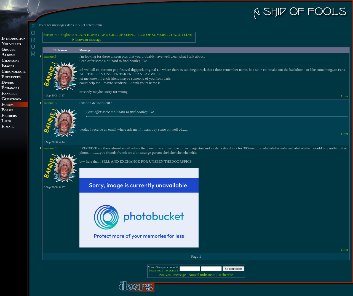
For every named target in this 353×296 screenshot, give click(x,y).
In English (63, 35)
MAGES (7, 66)
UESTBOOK (11, 99)
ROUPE (8, 49)
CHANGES (10, 88)
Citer (344, 96)
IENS (6, 121)
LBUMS (8, 55)
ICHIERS (9, 115)
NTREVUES (11, 77)
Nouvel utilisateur (201, 275)
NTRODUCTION (13, 38)
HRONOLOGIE (13, 71)
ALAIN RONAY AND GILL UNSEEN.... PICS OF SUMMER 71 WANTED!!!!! (135, 35)
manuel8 (50, 56)
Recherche (225, 275)
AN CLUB (9, 93)
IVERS (7, 82)
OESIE (7, 110)
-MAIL (7, 126)
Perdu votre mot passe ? (163, 270)
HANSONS (10, 60)
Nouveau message (88, 39)
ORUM (7, 104)
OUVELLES (11, 44)
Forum (48, 35)
